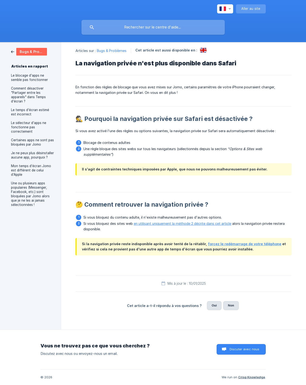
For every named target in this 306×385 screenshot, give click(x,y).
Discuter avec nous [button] (245, 349)
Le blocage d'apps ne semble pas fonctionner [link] (29, 78)
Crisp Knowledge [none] (251, 377)
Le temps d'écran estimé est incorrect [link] (30, 112)
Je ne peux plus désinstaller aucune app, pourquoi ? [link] (32, 155)
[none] (225, 8)
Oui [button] (214, 305)
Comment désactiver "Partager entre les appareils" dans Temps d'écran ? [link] (28, 94)
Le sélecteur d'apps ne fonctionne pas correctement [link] (28, 127)
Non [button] (231, 305)
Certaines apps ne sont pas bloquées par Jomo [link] (32, 142)
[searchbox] (153, 27)
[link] (29, 51)
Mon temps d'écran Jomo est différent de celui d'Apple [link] (31, 170)
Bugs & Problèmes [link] (112, 51)
